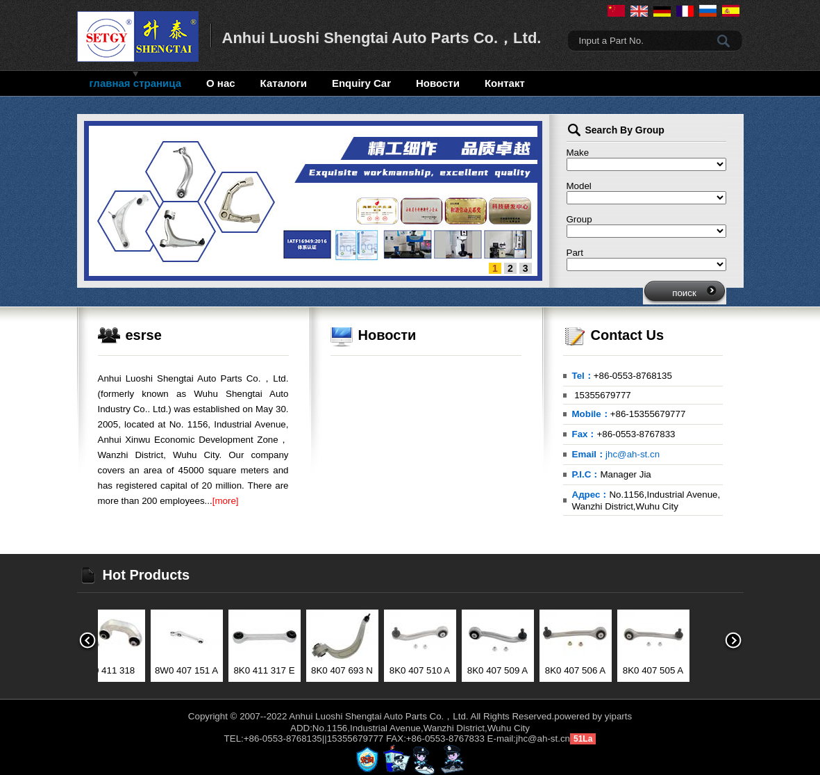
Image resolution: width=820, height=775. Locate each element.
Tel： (583, 375)
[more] (225, 501)
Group (579, 219)
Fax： (584, 434)
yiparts (618, 716)
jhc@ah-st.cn (632, 454)
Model (579, 186)
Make (578, 152)
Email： (589, 454)
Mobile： (591, 414)
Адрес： (591, 494)
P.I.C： (586, 474)
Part (575, 252)
